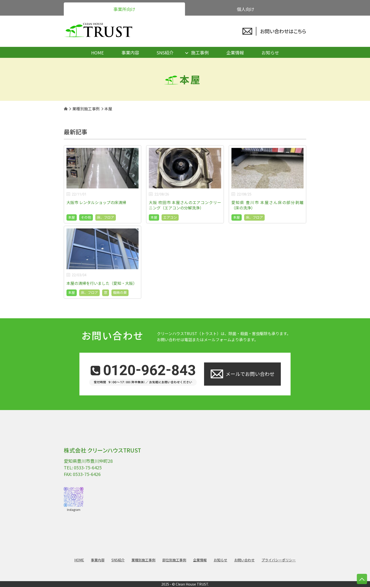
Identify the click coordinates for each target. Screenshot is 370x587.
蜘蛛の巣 (120, 292)
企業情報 (235, 52)
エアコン (170, 217)
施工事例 (200, 52)
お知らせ (270, 52)
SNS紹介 (165, 52)
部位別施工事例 (174, 559)
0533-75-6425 (88, 467)
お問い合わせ (244, 559)
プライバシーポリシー (278, 559)
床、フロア (105, 217)
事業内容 (130, 52)
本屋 (71, 217)
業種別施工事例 (143, 559)
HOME (97, 52)
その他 (86, 217)
